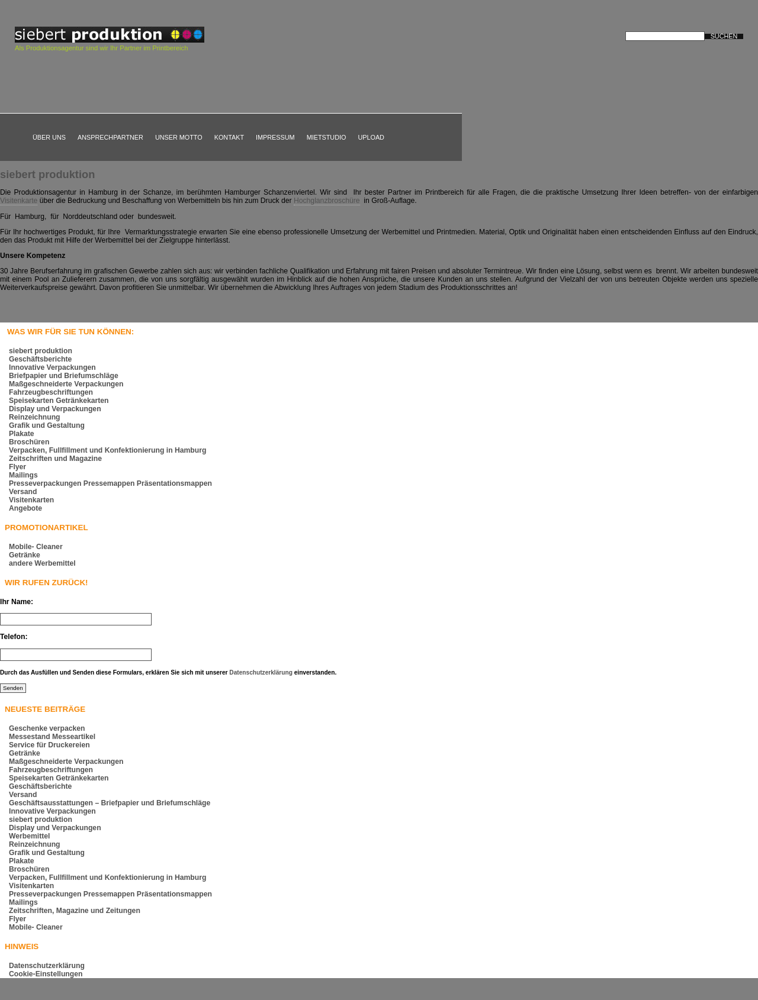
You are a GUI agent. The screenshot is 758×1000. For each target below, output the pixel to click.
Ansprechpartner (110, 137)
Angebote (25, 508)
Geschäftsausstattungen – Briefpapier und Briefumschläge (109, 803)
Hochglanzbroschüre (327, 200)
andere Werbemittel (42, 563)
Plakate (21, 434)
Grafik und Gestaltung (47, 425)
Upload (371, 137)
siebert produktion (47, 174)
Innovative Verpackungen (52, 367)
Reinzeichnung (34, 417)
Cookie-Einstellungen (45, 974)
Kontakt (229, 137)
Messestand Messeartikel (52, 737)
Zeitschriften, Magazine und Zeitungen (74, 911)
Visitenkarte (18, 200)
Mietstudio (326, 137)
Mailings (23, 475)
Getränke (24, 555)
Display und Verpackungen (55, 409)
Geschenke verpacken (47, 728)
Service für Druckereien (49, 745)
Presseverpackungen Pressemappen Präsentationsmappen (110, 483)
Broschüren (29, 442)
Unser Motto (179, 137)
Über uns (49, 137)
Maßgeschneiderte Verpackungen (66, 384)
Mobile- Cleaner (36, 547)
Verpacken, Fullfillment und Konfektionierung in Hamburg (107, 450)
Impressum (275, 137)
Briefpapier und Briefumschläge (63, 376)
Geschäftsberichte (40, 359)
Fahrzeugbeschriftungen (51, 392)
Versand (23, 492)
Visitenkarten (31, 500)
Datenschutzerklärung (261, 672)
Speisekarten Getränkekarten (58, 400)
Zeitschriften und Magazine (55, 458)
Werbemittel (29, 836)
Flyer (17, 467)
